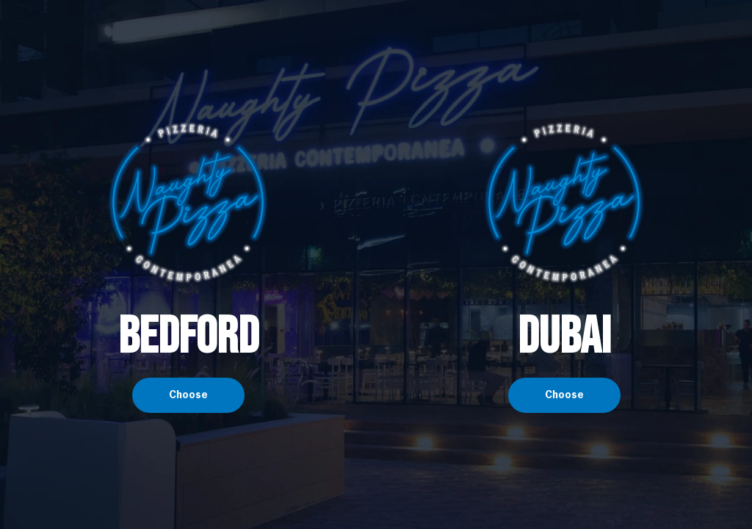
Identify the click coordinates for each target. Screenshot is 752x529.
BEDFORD (188, 337)
